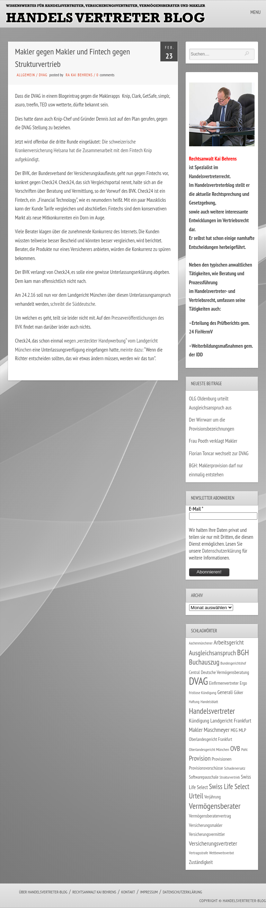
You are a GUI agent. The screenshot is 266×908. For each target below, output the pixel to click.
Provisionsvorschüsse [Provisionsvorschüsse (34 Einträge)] (206, 768)
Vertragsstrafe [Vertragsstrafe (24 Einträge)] (198, 852)
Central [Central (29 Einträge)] (194, 672)
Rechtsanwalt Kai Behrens (94, 891)
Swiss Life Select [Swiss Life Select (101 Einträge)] (229, 786)
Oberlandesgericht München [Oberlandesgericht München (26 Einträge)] (209, 749)
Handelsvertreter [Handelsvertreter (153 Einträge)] (212, 711)
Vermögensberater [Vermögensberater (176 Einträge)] (215, 806)
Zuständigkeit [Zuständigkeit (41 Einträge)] (201, 862)
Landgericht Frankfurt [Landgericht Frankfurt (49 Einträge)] (230, 720)
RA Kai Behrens (79, 74)
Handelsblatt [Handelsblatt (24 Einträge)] (209, 701)
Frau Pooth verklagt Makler (213, 441)
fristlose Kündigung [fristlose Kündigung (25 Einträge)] (202, 692)
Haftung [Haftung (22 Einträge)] (194, 701)
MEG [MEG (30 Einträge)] (234, 730)
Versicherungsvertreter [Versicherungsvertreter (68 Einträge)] (213, 843)
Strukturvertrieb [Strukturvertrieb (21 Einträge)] (230, 777)
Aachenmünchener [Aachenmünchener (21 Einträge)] (201, 643)
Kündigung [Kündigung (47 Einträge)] (199, 720)
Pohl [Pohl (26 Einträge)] (244, 749)
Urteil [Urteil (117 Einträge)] (196, 796)
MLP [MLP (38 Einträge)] (242, 730)
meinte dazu (131, 349)
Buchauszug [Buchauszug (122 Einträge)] (204, 662)
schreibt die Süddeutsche (72, 304)
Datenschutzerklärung (221, 550)
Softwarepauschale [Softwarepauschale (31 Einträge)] (204, 777)
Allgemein (26, 74)
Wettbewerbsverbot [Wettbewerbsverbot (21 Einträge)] (221, 852)
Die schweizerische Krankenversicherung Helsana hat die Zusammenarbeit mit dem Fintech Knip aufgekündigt (83, 150)
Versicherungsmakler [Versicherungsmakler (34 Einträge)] (206, 825)
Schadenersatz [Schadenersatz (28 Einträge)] (235, 768)
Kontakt (128, 891)
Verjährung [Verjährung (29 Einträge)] (212, 796)
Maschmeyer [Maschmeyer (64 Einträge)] (217, 730)
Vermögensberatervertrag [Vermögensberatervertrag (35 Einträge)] (210, 816)
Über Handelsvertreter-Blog (43, 891)
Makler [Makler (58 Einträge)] (196, 730)
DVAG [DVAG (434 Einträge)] (198, 681)
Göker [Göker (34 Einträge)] (238, 692)
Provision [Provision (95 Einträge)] (200, 758)
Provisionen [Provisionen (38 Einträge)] (221, 758)
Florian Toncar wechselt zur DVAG (219, 453)
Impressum (149, 891)
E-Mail (196, 508)
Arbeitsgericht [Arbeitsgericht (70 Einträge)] (229, 642)
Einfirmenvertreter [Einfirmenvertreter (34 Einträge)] (224, 683)
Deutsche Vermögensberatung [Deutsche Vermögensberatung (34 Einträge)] (225, 672)
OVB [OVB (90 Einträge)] (235, 748)
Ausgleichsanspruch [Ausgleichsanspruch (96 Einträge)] (212, 652)
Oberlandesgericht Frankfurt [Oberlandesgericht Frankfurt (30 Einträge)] (210, 739)
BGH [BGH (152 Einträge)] (243, 652)
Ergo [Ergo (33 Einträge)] (243, 683)
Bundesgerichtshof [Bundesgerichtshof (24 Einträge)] (233, 663)
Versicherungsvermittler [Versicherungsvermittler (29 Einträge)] (207, 834)
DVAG (43, 74)
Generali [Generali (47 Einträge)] (225, 692)
